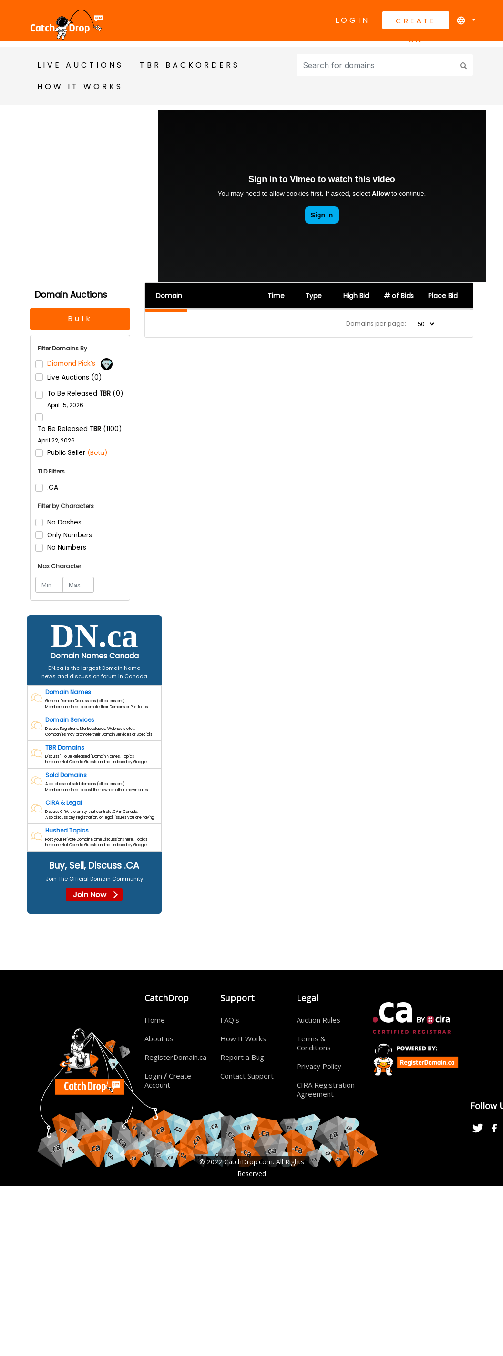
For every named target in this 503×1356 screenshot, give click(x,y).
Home (154, 1020)
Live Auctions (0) (74, 377)
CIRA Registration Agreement (326, 1089)
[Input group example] (376, 65)
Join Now (94, 895)
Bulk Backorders (80, 321)
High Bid (356, 295)
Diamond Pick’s (80, 363)
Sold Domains (66, 775)
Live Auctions (80, 65)
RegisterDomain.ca (175, 1057)
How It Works (243, 1039)
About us (159, 1039)
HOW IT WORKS (80, 86)
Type (313, 295)
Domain (169, 295)
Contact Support (247, 1076)
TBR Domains (64, 748)
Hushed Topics (67, 831)
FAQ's (229, 1020)
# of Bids (399, 295)
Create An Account (416, 22)
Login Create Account (167, 1080)
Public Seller (77, 452)
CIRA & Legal (63, 803)
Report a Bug (242, 1057)
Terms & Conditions (314, 1043)
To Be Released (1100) (80, 434)
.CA (52, 488)
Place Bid (443, 295)
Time (276, 295)
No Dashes (64, 522)
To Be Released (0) (85, 399)
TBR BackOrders (190, 65)
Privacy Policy (319, 1066)
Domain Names (68, 692)
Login (352, 20)
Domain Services (69, 720)
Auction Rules (318, 1020)
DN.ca (94, 636)
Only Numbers (69, 535)
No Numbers (66, 547)
